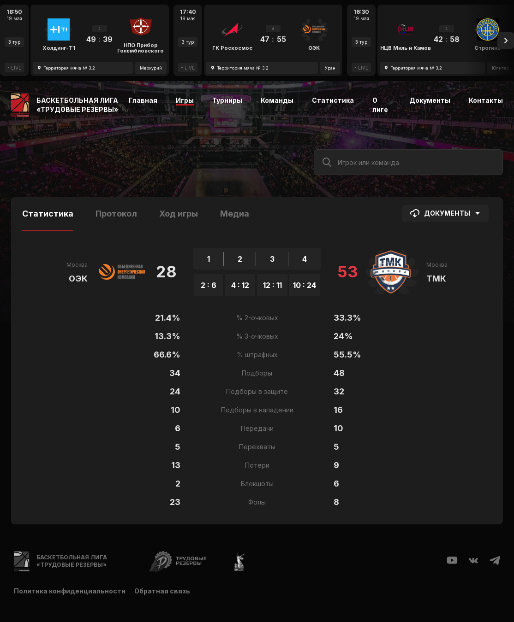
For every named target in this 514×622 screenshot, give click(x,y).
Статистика (333, 100)
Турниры (227, 100)
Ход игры (178, 213)
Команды (277, 100)
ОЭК (78, 278)
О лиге (380, 104)
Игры (185, 100)
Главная (143, 100)
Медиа (234, 213)
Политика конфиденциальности (70, 591)
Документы (429, 100)
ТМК (436, 278)
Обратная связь (163, 591)
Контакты (486, 100)
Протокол (116, 213)
